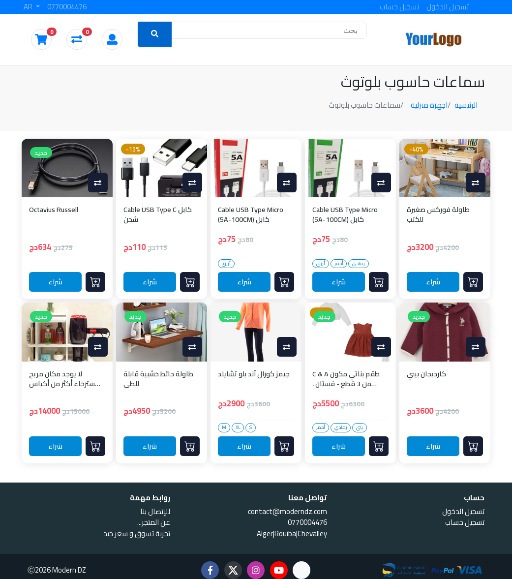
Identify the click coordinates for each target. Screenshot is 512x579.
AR (29, 7)
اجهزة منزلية (429, 105)
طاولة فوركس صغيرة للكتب (438, 214)
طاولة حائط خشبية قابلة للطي (158, 379)
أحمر (338, 263)
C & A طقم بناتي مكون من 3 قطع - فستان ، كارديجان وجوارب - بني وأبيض (346, 379)
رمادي (358, 263)
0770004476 (67, 7)
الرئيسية (466, 105)
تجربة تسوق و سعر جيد (136, 533)
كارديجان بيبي (426, 374)
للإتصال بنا (155, 511)
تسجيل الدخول (447, 7)
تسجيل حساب (399, 7)
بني (359, 427)
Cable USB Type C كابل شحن (157, 214)
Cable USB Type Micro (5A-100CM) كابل (250, 214)
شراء (55, 281)
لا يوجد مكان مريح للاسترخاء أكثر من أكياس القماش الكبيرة (65, 379)
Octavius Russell (53, 210)
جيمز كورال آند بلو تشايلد (254, 374)
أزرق (226, 263)
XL (238, 427)
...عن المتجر (153, 522)
